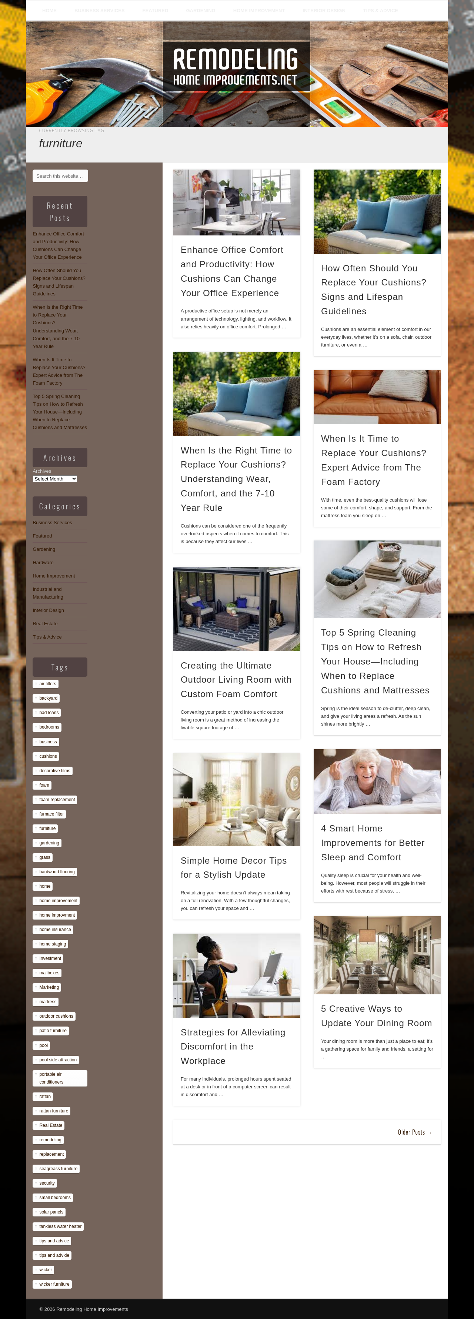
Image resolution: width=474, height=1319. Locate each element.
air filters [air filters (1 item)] (47, 683)
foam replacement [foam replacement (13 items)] (57, 799)
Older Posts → (415, 1132)
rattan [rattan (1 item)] (45, 1096)
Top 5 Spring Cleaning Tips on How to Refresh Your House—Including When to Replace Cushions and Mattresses (375, 661)
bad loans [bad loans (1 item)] (49, 712)
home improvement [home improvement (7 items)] (58, 900)
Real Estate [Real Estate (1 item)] (50, 1125)
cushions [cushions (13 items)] (48, 756)
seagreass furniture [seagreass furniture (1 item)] (58, 1168)
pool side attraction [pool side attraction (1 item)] (58, 1059)
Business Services (99, 10)
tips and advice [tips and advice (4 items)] (54, 1240)
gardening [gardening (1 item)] (49, 843)
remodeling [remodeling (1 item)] (50, 1139)
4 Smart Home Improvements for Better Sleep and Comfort (373, 842)
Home (49, 10)
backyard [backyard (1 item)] (48, 698)
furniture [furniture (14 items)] (47, 828)
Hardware (43, 562)
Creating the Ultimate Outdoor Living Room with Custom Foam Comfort (236, 679)
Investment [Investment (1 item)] (50, 958)
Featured (155, 10)
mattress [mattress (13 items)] (47, 1001)
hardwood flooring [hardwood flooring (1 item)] (56, 871)
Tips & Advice (380, 10)
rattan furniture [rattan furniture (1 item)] (53, 1111)
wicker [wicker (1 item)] (45, 1269)
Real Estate (45, 623)
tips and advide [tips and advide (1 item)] (54, 1255)
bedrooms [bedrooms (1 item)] (49, 727)
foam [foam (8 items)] (44, 785)
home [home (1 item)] (44, 886)
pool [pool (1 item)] (43, 1045)
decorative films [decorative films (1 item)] (54, 770)
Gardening (200, 10)
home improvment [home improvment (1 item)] (57, 915)
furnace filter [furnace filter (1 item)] (51, 814)
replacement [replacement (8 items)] (51, 1154)
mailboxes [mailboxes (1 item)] (49, 972)
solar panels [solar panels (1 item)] (51, 1212)
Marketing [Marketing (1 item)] (49, 987)
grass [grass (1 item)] (44, 857)
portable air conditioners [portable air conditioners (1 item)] (51, 1078)
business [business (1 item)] (48, 741)
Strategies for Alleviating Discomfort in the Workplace (233, 1046)
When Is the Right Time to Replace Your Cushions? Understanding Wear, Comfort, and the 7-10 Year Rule (236, 479)
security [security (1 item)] (46, 1183)
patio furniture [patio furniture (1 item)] (52, 1030)
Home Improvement (259, 10)
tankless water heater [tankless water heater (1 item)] (60, 1226)
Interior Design (324, 10)
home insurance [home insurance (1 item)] (55, 929)
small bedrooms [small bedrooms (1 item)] (55, 1197)
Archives (42, 471)
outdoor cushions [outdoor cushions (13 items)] (56, 1016)
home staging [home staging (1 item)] (52, 944)
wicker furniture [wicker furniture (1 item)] (54, 1284)
